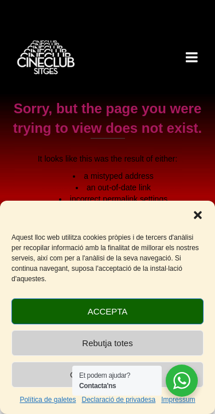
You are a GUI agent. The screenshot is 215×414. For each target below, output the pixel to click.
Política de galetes (47, 400)
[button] (198, 215)
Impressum (178, 400)
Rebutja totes (107, 343)
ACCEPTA (108, 311)
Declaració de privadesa (118, 400)
